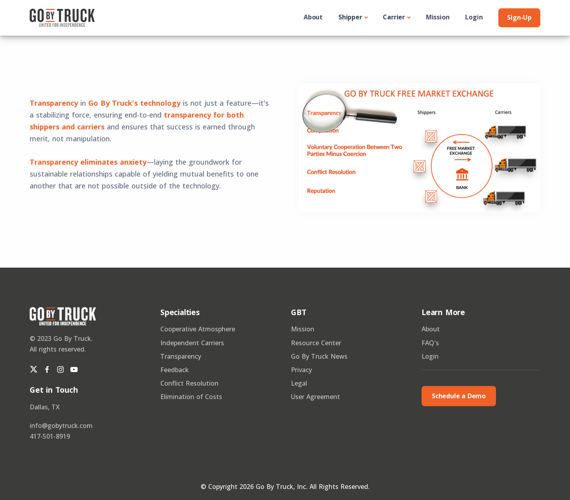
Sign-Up (519, 17)
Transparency (180, 356)
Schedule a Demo (459, 396)
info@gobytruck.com (61, 425)
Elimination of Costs (191, 396)
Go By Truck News (319, 356)
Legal (299, 383)
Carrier (394, 17)
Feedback (174, 369)
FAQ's (430, 342)
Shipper (350, 17)
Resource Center (316, 342)
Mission (438, 17)
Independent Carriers (192, 342)
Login (474, 17)
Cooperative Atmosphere (197, 329)
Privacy (301, 369)
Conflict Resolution (189, 383)
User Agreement (315, 396)
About (313, 17)
